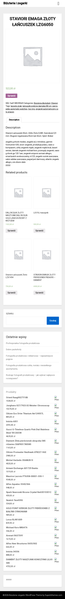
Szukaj (10, 313)
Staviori (54, 103)
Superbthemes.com (53, 595)
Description (14, 120)
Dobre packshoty (13, 349)
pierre (54, 106)
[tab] (14, 119)
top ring (31, 109)
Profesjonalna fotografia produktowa (23, 343)
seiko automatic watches (16, 109)
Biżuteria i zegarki (15, 3)
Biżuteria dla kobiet (42, 103)
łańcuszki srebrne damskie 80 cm (37, 106)
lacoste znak (16, 106)
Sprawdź (11, 96)
